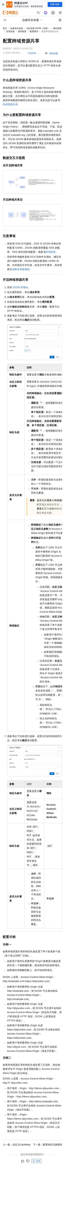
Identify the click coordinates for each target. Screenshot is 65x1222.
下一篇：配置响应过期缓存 (47, 1144)
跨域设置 (51, 252)
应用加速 (10, 31)
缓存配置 (22, 31)
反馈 (36, 1161)
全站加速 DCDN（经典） (38, 28)
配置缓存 (34, 31)
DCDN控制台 (20, 287)
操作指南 (57, 28)
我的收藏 (53, 53)
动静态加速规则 (21, 269)
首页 (5, 28)
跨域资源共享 (10, 104)
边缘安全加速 (16, 28)
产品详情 (32, 53)
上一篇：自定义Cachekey (17, 1144)
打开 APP (54, 4)
